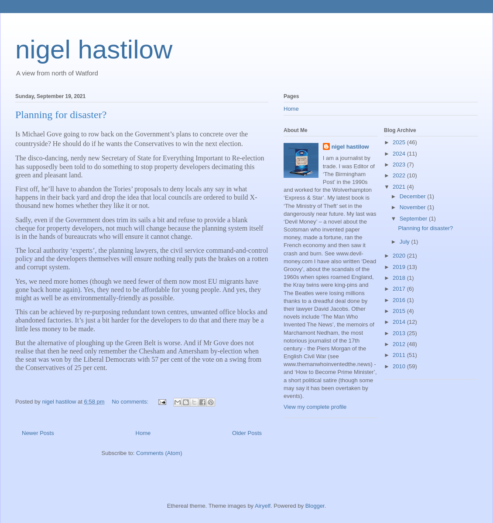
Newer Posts (38, 433)
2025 (400, 142)
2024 (400, 153)
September (414, 218)
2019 (400, 267)
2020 (400, 255)
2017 (400, 288)
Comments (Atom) (159, 453)
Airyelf (262, 506)
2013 (400, 333)
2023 (400, 164)
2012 (400, 344)
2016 (400, 300)
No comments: (131, 401)
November (414, 207)
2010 (400, 366)
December (414, 196)
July (405, 241)
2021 (400, 186)
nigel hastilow (93, 49)
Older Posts (247, 433)
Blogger (315, 506)
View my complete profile (315, 407)
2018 (400, 278)
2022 (400, 175)
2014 (400, 322)
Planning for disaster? (60, 114)
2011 (400, 355)
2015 (400, 311)
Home (143, 433)
